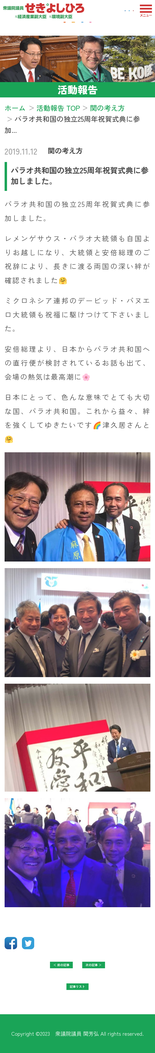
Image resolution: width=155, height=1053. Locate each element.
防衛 (101, 26)
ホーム (15, 108)
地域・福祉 (63, 26)
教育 (129, 26)
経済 (26, 26)
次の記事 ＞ (108, 969)
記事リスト (77, 991)
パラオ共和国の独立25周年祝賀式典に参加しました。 (79, 175)
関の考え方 (65, 150)
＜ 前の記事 (46, 969)
